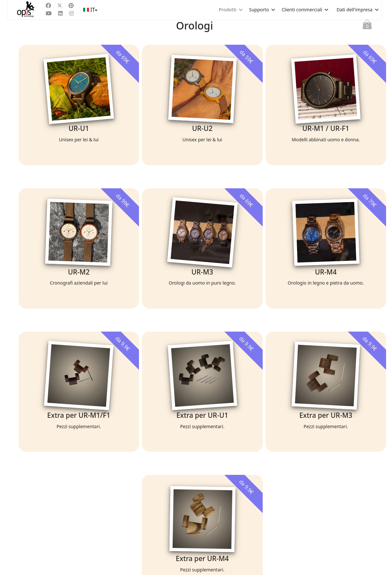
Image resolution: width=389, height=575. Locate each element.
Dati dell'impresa (354, 9)
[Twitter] (59, 5)
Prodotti (227, 9)
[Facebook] (48, 5)
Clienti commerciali (302, 9)
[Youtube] (49, 13)
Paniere (367, 26)
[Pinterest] (71, 5)
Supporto (259, 9)
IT (89, 9)
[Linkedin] (60, 13)
